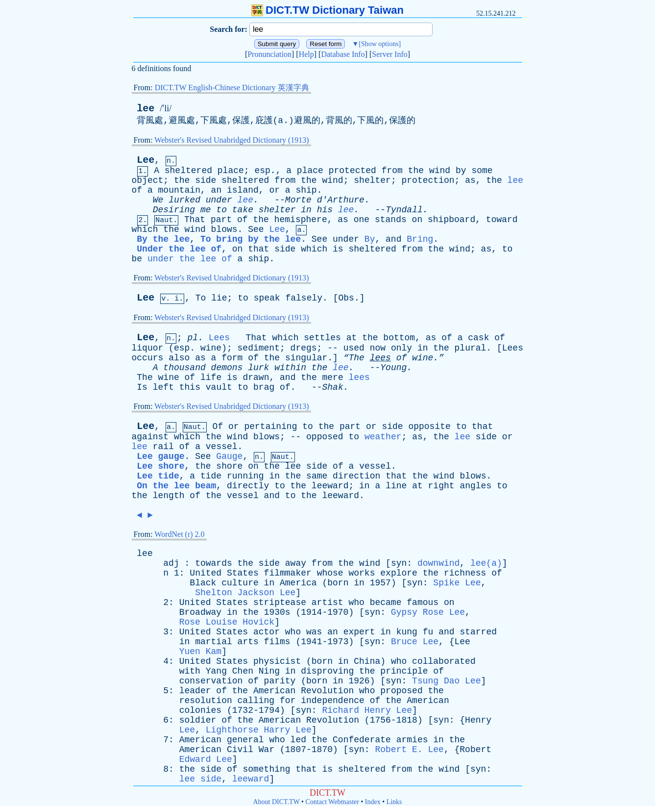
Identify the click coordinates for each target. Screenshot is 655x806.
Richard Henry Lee (367, 710)
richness (465, 573)
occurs (148, 358)
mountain (179, 190)
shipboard (451, 220)
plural (470, 348)
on (417, 220)
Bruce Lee (414, 642)
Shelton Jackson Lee (245, 593)
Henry (478, 720)
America (298, 583)
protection (428, 180)
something (266, 769)
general (245, 740)
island (243, 190)
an (216, 190)
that (258, 249)
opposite (429, 426)
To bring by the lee (250, 239)
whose (330, 573)
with (189, 671)
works (361, 573)
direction (356, 476)
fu (428, 632)
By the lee (163, 239)
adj (171, 563)
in (306, 210)
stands (391, 220)
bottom (399, 338)
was (314, 632)
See (256, 229)
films (277, 642)
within (290, 368)
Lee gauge (160, 456)
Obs (346, 298)
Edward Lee (205, 759)
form (232, 358)
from (392, 171)
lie (219, 298)
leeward (330, 486)
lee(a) (486, 563)
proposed (401, 691)
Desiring (174, 210)
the (416, 171)
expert (359, 632)
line (396, 486)
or (274, 190)
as (470, 180)
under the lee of (189, 259)
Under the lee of (179, 249)
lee (145, 108)
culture (240, 583)
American (274, 691)
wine (210, 348)
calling (256, 700)
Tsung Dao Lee (446, 681)
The (144, 377)
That (194, 220)
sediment (259, 348)
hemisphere (300, 220)
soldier (198, 720)
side (205, 180)
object (148, 180)
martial (213, 642)
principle (404, 671)
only (401, 348)
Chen (242, 671)
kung (406, 632)
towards (213, 563)
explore (398, 573)
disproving (327, 671)
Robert (475, 750)
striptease (279, 602)
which (145, 229)
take (242, 210)
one (361, 220)
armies (412, 740)
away (295, 563)
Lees (219, 338)
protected (352, 171)
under (219, 200)
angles (475, 486)
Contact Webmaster (332, 802)
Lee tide (158, 476)
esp (262, 171)
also (179, 358)
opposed (324, 437)
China (367, 661)
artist (327, 602)
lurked (184, 200)
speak (267, 298)
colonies (200, 710)
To (200, 298)
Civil (240, 750)
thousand (184, 368)
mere (332, 377)
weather (383, 437)
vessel (222, 447)
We (158, 200)
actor (266, 632)
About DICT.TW (276, 802)
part (221, 220)
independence (332, 700)
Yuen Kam (200, 651)
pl (193, 338)
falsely (303, 298)
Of (218, 426)
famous (422, 602)
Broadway (200, 612)
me (205, 210)
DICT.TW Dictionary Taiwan (327, 10)
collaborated (444, 661)
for (287, 700)
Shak (332, 387)
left (163, 387)
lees (380, 358)
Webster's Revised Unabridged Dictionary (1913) (231, 140)
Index (373, 802)
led (298, 740)
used (353, 348)
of (137, 190)
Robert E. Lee (409, 750)
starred (478, 632)
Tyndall (404, 210)
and (393, 239)
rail (163, 447)
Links (394, 802)
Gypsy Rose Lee (428, 612)
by (461, 171)
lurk (258, 368)
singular (306, 358)
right (441, 486)
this (189, 387)
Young (393, 368)
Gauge (229, 456)
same (316, 476)
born (337, 583)
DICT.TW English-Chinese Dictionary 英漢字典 (232, 87)
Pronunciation (269, 54)
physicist (277, 661)
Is (142, 387)
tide (210, 476)
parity (280, 681)
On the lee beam (176, 486)
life (210, 377)
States (243, 573)
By (369, 239)
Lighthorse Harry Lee (259, 730)
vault (219, 387)
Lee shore (160, 466)
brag (263, 387)
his (325, 210)
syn (399, 563)
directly (248, 486)
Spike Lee (457, 583)
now (378, 348)
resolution (205, 700)
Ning (269, 671)
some (481, 171)
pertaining (270, 426)
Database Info (342, 54)
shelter (372, 180)
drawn (256, 377)
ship (305, 190)
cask (478, 338)
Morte (298, 200)
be (137, 259)
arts (248, 642)
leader (195, 691)
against (150, 437)
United (205, 573)
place (231, 171)
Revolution (327, 691)
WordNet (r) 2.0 (179, 534)
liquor (148, 348)
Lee (145, 160)
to (221, 210)
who (356, 602)
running (245, 476)
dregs (304, 348)
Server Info (389, 54)
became (386, 602)
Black (203, 583)
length (169, 496)
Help (306, 54)
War (266, 750)
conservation (211, 681)
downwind (438, 563)
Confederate (362, 740)
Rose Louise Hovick (226, 622)
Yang (216, 671)
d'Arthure (340, 200)
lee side (200, 779)
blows (224, 229)
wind (439, 171)
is (338, 249)
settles (322, 338)
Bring (420, 239)
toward (502, 220)
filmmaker (288, 573)
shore (229, 466)
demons (227, 368)
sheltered (188, 171)
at (351, 338)
